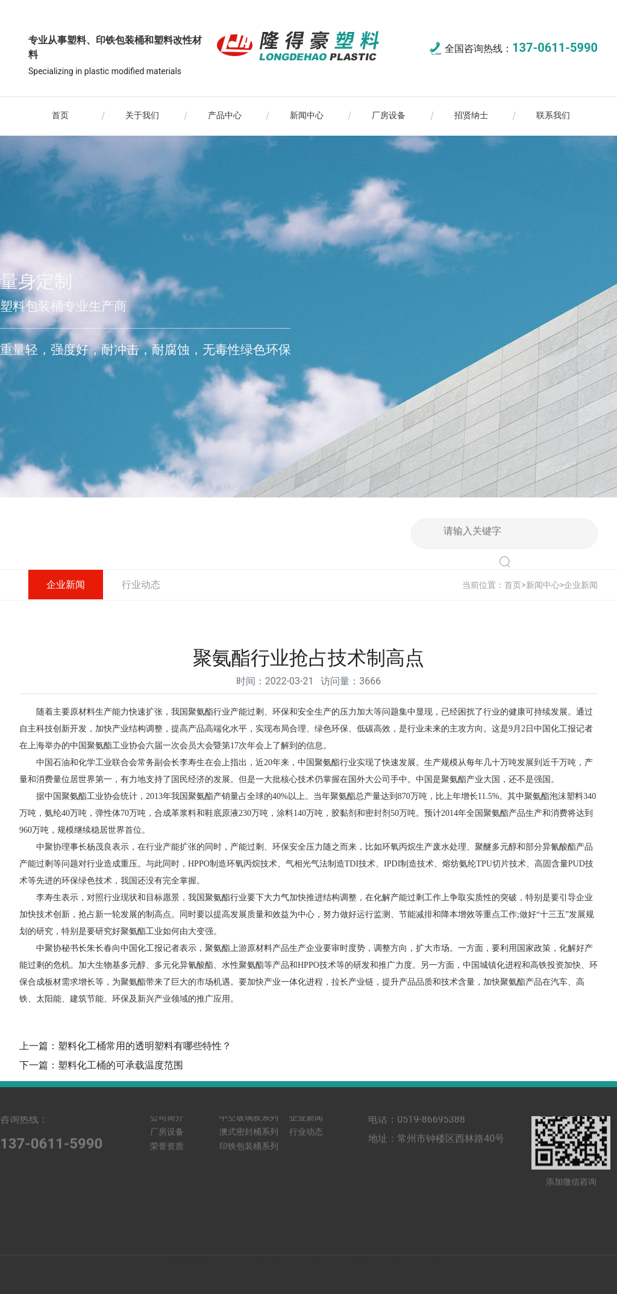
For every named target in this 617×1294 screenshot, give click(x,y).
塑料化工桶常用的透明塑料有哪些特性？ (144, 1046)
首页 (60, 115)
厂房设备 (389, 115)
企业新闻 (65, 584)
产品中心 (225, 115)
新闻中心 (307, 115)
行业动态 (141, 584)
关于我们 (142, 115)
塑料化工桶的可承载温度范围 (120, 1065)
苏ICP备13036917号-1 (479, 1266)
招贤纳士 (471, 115)
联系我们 (553, 115)
